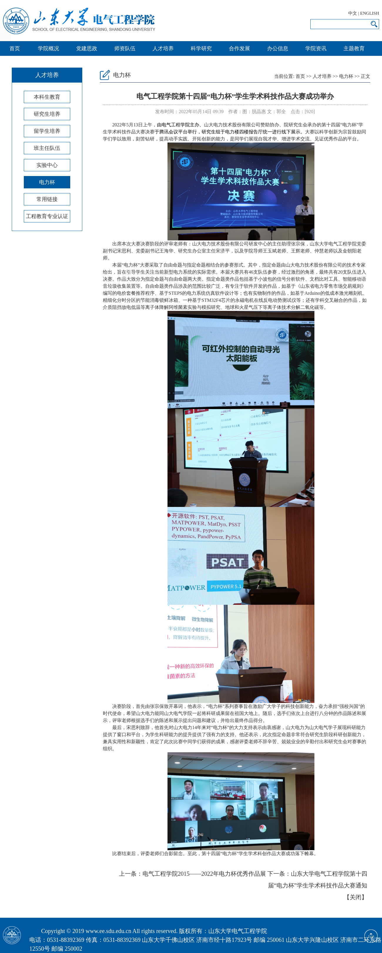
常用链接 (47, 199)
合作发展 (239, 48)
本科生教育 (47, 97)
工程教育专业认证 (47, 216)
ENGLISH (369, 13)
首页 (14, 48)
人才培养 (163, 48)
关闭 (355, 897)
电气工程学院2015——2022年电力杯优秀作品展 (204, 873)
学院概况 (48, 48)
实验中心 (47, 165)
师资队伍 (124, 48)
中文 (352, 13)
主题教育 (354, 48)
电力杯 (47, 182)
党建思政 (86, 48)
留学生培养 (47, 131)
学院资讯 (315, 48)
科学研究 (201, 48)
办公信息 (277, 48)
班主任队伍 (47, 148)
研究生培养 (47, 114)
